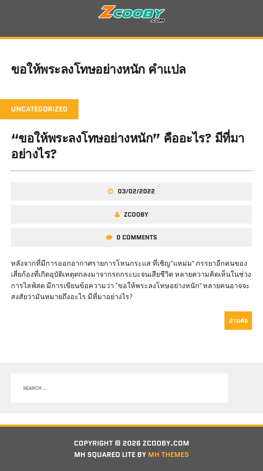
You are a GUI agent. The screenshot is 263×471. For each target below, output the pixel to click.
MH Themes (168, 455)
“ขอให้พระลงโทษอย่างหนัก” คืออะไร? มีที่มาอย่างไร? (128, 146)
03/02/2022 (136, 191)
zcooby (136, 214)
